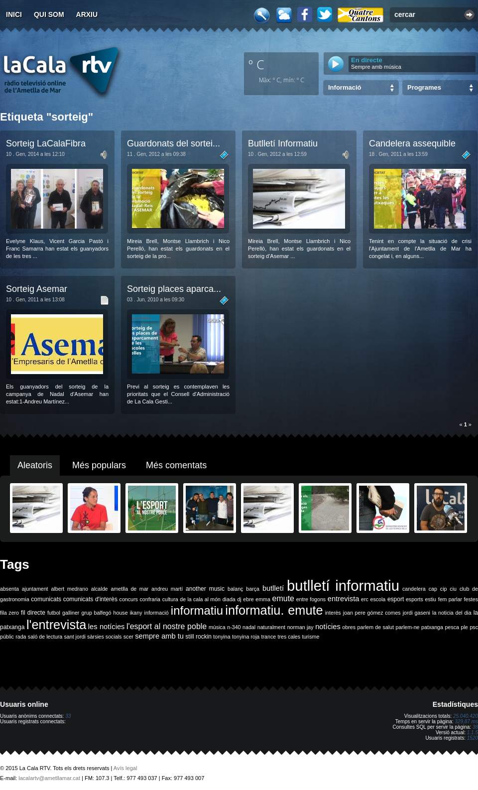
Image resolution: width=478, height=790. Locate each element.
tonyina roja (245, 637)
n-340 (233, 627)
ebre (248, 599)
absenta (9, 589)
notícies (328, 627)
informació (156, 613)
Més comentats (176, 465)
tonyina (221, 637)
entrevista (343, 599)
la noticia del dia (452, 613)
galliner (70, 613)
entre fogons (311, 599)
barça (252, 589)
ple (464, 627)
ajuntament (35, 589)
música (217, 627)
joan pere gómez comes (372, 613)
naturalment (271, 627)
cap (433, 589)
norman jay (300, 627)
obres (349, 627)
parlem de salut (376, 627)
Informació (344, 87)
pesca (452, 627)
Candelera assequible (412, 143)
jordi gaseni (416, 613)
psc (474, 627)
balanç (235, 589)
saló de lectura (45, 637)
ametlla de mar (129, 589)
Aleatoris (34, 465)
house (121, 613)
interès (333, 613)
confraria (150, 599)
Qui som (49, 14)
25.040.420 (465, 716)
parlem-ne (408, 627)
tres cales (288, 637)
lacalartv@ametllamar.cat (49, 778)
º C (256, 64)
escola (377, 599)
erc (364, 599)
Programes (424, 87)
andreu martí (167, 589)
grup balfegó (96, 613)
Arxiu (87, 14)
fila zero (9, 613)
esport (395, 599)
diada (229, 599)
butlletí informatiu (343, 585)
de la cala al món (200, 599)
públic (7, 637)
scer (128, 637)
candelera (414, 589)
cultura (170, 599)
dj (239, 599)
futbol (53, 613)
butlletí (273, 588)
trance (268, 637)
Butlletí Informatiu (283, 143)
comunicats (46, 599)
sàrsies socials (104, 637)
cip (443, 589)
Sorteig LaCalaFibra (46, 143)
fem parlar (450, 599)
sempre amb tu (159, 636)
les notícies (106, 627)
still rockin (198, 636)
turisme (310, 637)
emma (262, 599)
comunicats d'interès (90, 599)
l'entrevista (56, 625)
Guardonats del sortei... (173, 143)
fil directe (33, 612)
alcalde (99, 589)
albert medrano (69, 589)
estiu (431, 599)
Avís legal (125, 768)
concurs (129, 599)
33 (68, 716)
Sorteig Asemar (36, 289)
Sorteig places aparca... (174, 289)
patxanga (432, 627)
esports (414, 599)
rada (20, 637)
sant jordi (75, 637)
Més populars (99, 465)
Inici (14, 14)
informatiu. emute (274, 610)
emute (283, 598)
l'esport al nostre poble (166, 626)
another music (205, 588)
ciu (453, 589)
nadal (248, 627)
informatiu (197, 610)
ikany (136, 613)
